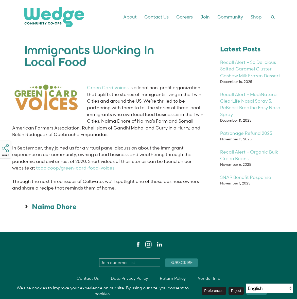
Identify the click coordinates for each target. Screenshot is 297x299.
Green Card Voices (108, 87)
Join (205, 17)
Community (230, 17)
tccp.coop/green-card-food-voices (75, 168)
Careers (184, 17)
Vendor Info (209, 278)
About (130, 17)
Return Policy (173, 278)
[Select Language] (269, 288)
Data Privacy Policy (129, 278)
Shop (256, 17)
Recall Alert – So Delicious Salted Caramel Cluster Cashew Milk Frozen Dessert (250, 69)
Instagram (148, 244)
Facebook (137, 244)
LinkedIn (159, 244)
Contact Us (156, 17)
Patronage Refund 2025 (246, 133)
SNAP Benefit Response (245, 177)
